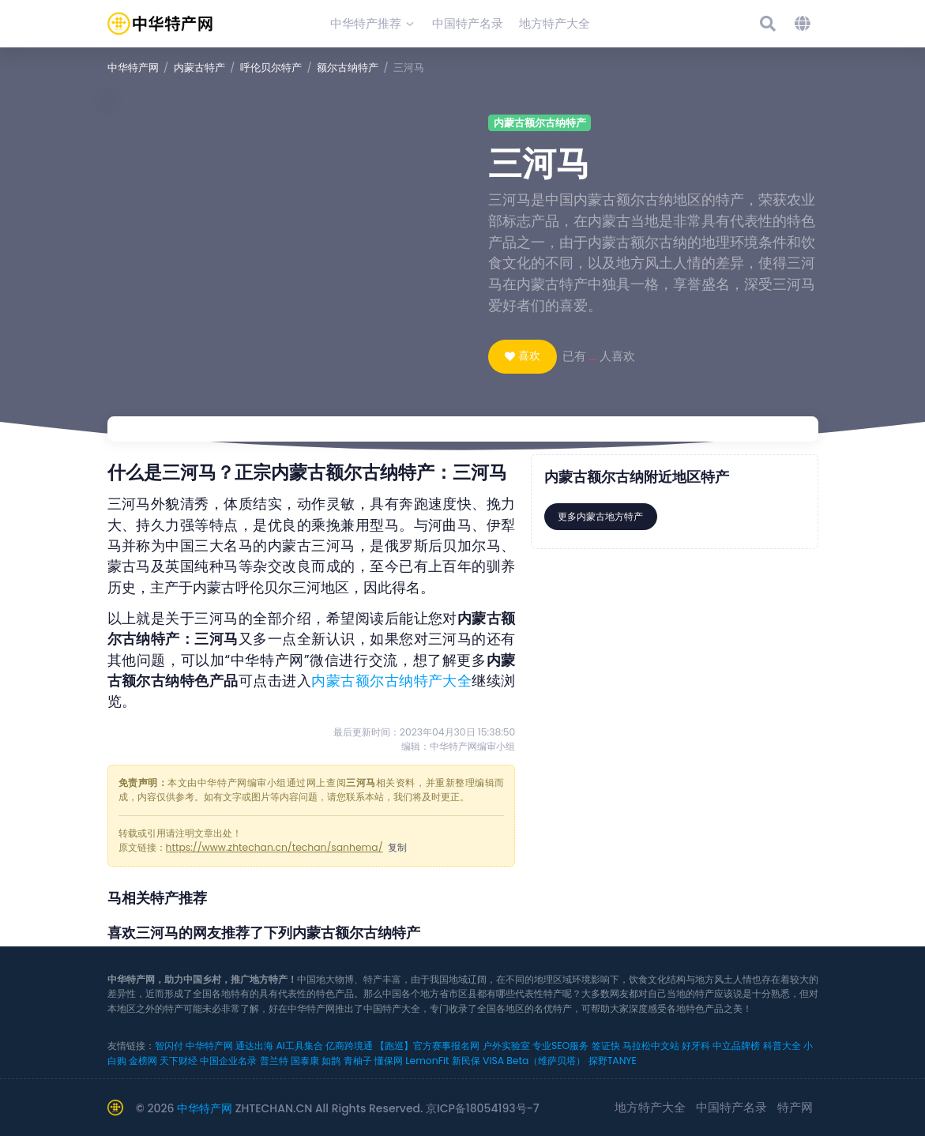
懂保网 (388, 1060)
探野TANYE (612, 1060)
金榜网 (143, 1060)
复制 (397, 847)
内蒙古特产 (199, 67)
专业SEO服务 (560, 1045)
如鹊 (330, 1060)
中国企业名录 (228, 1060)
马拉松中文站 (650, 1045)
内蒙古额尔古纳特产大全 (391, 680)
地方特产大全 (650, 1107)
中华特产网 (133, 67)
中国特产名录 (731, 1107)
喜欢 (529, 355)
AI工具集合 (299, 1045)
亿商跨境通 (349, 1045)
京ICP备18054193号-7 (483, 1108)
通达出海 (254, 1045)
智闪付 (169, 1045)
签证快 (606, 1045)
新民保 (466, 1060)
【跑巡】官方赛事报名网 (427, 1045)
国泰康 (305, 1060)
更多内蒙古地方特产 (600, 516)
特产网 (795, 1107)
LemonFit (427, 1060)
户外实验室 (506, 1045)
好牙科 (696, 1045)
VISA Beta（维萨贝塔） (534, 1060)
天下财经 (178, 1060)
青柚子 (358, 1060)
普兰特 (274, 1060)
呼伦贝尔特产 (271, 67)
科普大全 (782, 1045)
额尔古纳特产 (347, 67)
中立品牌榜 (736, 1045)
